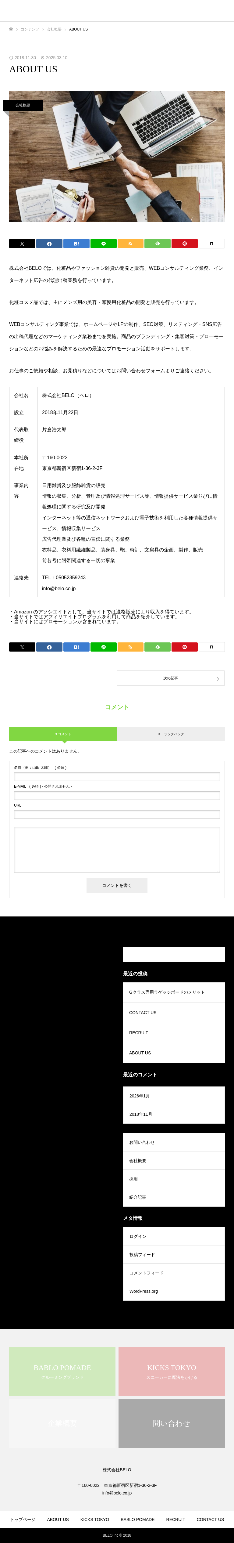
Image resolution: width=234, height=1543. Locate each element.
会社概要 (23, 105)
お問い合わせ (142, 1142)
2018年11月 (140, 1114)
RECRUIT (138, 1032)
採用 (133, 1178)
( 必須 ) (40, 767)
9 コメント (63, 734)
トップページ (23, 1519)
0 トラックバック (171, 734)
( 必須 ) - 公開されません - (43, 786)
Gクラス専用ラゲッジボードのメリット (167, 992)
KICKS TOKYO (94, 1519)
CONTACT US (143, 1012)
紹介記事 (137, 1197)
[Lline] (103, 243)
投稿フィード (142, 1254)
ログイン (138, 1236)
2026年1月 (139, 1095)
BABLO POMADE (137, 1519)
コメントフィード (146, 1272)
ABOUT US (140, 1052)
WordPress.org (143, 1291)
